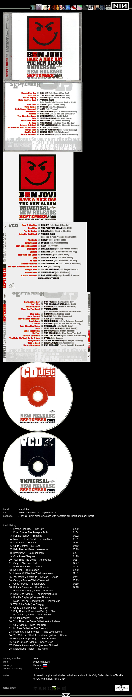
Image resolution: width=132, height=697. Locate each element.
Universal (38, 661)
